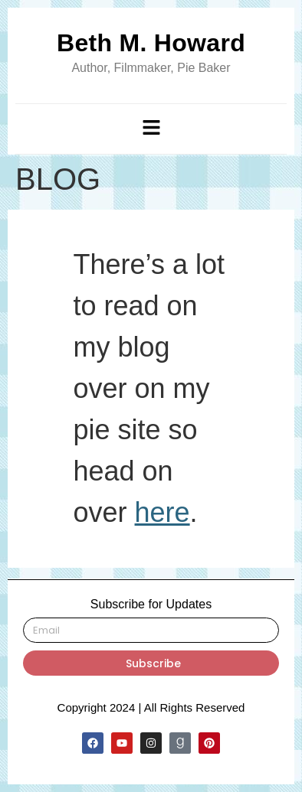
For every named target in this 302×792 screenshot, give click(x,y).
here (162, 512)
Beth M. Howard (151, 43)
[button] (151, 128)
